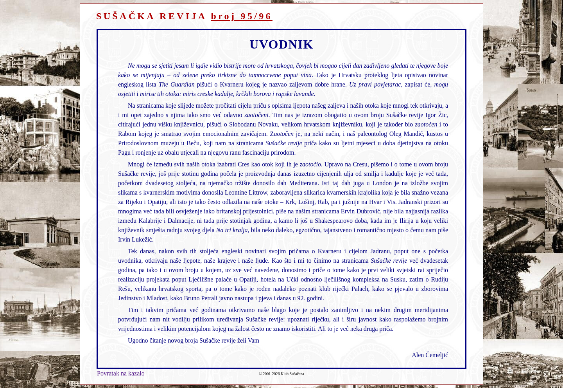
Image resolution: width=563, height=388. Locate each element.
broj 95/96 (242, 16)
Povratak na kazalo (121, 373)
